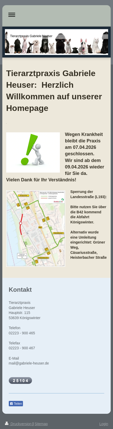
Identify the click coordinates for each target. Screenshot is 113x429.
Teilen (16, 404)
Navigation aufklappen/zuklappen (56, 14)
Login (103, 424)
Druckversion (19, 424)
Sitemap (41, 424)
